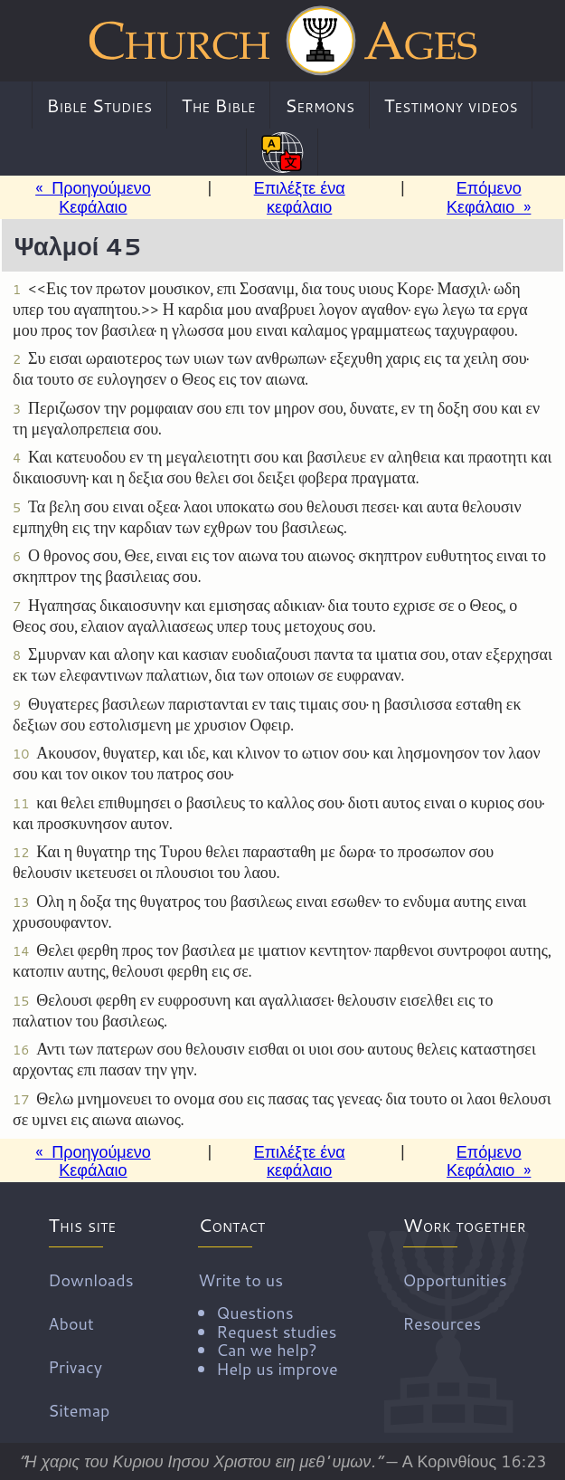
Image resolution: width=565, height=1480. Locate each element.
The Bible (219, 105)
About (70, 1322)
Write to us (267, 1322)
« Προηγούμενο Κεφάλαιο (93, 197)
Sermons (319, 105)
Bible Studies (99, 105)
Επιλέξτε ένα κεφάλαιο (299, 197)
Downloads (90, 1279)
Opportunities (454, 1279)
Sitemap (78, 1409)
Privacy (75, 1366)
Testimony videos (451, 105)
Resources (441, 1322)
